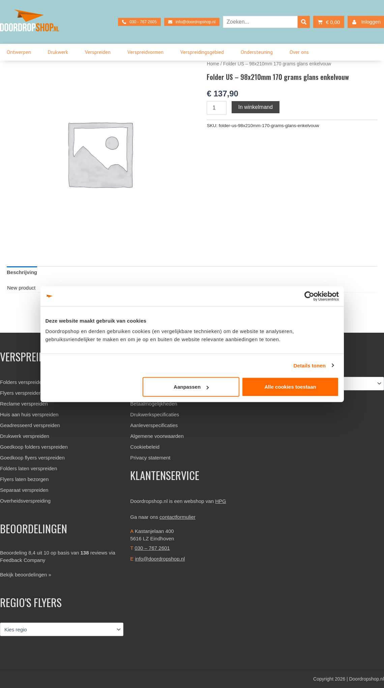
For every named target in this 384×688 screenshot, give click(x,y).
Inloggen (365, 22)
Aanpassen (191, 387)
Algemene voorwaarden (156, 436)
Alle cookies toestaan (290, 387)
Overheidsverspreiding (25, 501)
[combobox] (260, 22)
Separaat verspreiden (24, 490)
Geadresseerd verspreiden (30, 425)
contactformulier (177, 517)
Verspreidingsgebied (203, 52)
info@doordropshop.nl (160, 559)
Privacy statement (150, 457)
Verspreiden (99, 52)
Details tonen (310, 365)
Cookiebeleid (144, 447)
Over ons (301, 52)
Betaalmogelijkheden (153, 404)
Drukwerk (59, 52)
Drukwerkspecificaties (154, 414)
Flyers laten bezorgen (24, 479)
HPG (220, 501)
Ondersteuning (258, 52)
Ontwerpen (20, 52)
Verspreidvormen (147, 52)
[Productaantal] (216, 108)
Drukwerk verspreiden (24, 436)
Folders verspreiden (22, 382)
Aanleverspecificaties (154, 425)
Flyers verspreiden (20, 393)
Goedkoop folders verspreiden (34, 447)
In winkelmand (255, 107)
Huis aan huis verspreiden (29, 414)
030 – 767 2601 (152, 548)
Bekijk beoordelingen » (25, 574)
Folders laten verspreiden (28, 468)
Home (213, 63)
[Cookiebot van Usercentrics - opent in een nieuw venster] (309, 296)
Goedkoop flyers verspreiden (32, 457)
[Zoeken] (304, 22)
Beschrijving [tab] (22, 272)
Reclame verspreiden (24, 404)
